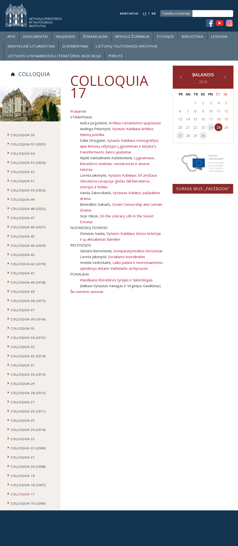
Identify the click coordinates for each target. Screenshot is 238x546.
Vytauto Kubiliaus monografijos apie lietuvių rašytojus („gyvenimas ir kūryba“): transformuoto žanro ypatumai (119, 146)
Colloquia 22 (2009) (28, 448)
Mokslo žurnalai (132, 36)
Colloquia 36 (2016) (28, 319)
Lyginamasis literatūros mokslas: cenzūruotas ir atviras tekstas (117, 163)
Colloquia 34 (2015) (28, 337)
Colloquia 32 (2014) (28, 356)
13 (180, 119)
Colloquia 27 (23, 402)
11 (219, 111)
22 (195, 127)
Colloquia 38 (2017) (28, 301)
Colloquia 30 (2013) (28, 374)
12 (226, 111)
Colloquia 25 (23, 420)
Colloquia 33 (23, 347)
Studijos (165, 36)
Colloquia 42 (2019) (28, 264)
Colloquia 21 (23, 457)
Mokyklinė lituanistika (31, 46)
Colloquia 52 (23, 172)
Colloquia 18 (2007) (28, 485)
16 (203, 119)
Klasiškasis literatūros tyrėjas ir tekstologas (116, 279)
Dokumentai (35, 36)
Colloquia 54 (23, 153)
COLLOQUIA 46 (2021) (28, 227)
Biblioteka (192, 36)
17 (211, 119)
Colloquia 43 (23, 255)
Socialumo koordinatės (126, 256)
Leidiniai (219, 36)
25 (219, 127)
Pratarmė (78, 111)
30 (203, 135)
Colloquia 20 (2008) (28, 466)
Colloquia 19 (23, 476)
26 (226, 127)
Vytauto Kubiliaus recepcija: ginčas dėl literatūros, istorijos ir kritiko (118, 181)
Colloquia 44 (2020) (28, 245)
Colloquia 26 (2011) (28, 411)
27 (180, 135)
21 (188, 127)
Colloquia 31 (23, 365)
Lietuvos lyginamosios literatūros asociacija (54, 55)
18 (219, 119)
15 (195, 119)
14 (188, 119)
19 (226, 119)
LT (145, 13)
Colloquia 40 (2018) (28, 282)
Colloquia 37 (23, 310)
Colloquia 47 (23, 218)
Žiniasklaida (95, 36)
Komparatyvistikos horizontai (137, 250)
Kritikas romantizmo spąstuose (135, 122)
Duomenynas (75, 46)
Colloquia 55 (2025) (28, 144)
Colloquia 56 (23, 135)
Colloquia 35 (23, 328)
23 (203, 127)
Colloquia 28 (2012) (28, 393)
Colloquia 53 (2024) (28, 162)
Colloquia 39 (23, 291)
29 (195, 135)
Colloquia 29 (23, 383)
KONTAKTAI (129, 13)
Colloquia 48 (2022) (28, 208)
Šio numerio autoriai (86, 291)
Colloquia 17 (23, 494)
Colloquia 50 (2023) (28, 190)
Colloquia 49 (23, 199)
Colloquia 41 (23, 273)
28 (188, 135)
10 (211, 111)
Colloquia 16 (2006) (28, 503)
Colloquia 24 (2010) (28, 429)
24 (211, 127)
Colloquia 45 (23, 236)
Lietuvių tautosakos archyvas (126, 46)
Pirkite (115, 55)
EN (154, 13)
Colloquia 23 (23, 439)
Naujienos (65, 36)
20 (180, 127)
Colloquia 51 (23, 181)
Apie (11, 36)
